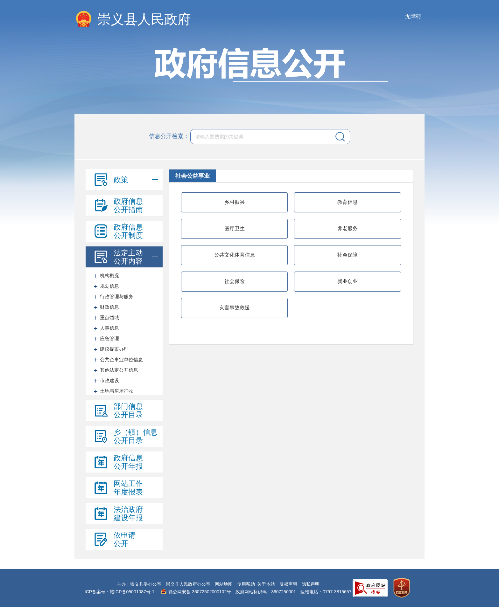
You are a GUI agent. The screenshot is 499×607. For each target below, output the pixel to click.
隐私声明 (311, 584)
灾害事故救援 (234, 307)
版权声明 (288, 584)
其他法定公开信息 (119, 370)
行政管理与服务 (116, 296)
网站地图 (224, 584)
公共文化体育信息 (234, 255)
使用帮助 (246, 584)
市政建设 (109, 380)
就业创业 (347, 281)
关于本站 (266, 584)
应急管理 (109, 338)
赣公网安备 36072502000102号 (199, 591)
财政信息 (109, 307)
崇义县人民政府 (144, 19)
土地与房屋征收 (116, 391)
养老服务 (347, 228)
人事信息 (109, 328)
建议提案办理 (114, 349)
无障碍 (413, 16)
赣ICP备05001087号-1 (132, 591)
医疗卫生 (234, 228)
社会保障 (347, 255)
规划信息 (109, 286)
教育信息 (347, 202)
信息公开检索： (169, 136)
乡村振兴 (234, 202)
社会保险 (234, 281)
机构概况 (109, 275)
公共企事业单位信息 (121, 359)
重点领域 (109, 317)
